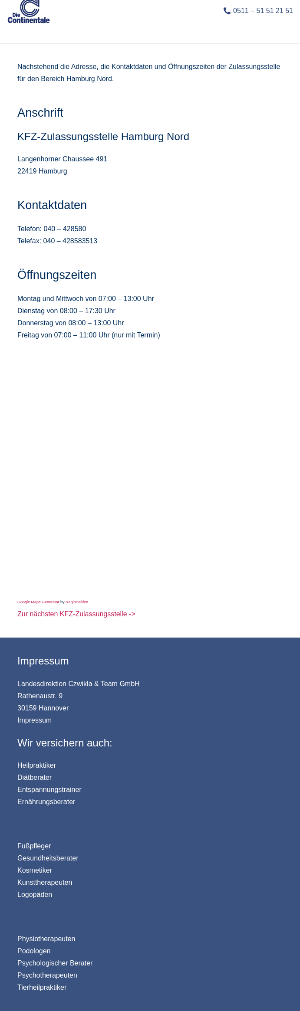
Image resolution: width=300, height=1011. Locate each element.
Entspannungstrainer (49, 789)
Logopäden (34, 894)
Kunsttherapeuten (44, 882)
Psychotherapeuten (47, 975)
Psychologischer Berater (54, 963)
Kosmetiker (34, 870)
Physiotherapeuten (46, 938)
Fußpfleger (34, 846)
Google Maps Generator (38, 602)
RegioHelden (77, 602)
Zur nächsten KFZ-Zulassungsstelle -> (76, 614)
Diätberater (34, 777)
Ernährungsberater (46, 801)
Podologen (34, 951)
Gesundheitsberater (48, 858)
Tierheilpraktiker (41, 987)
